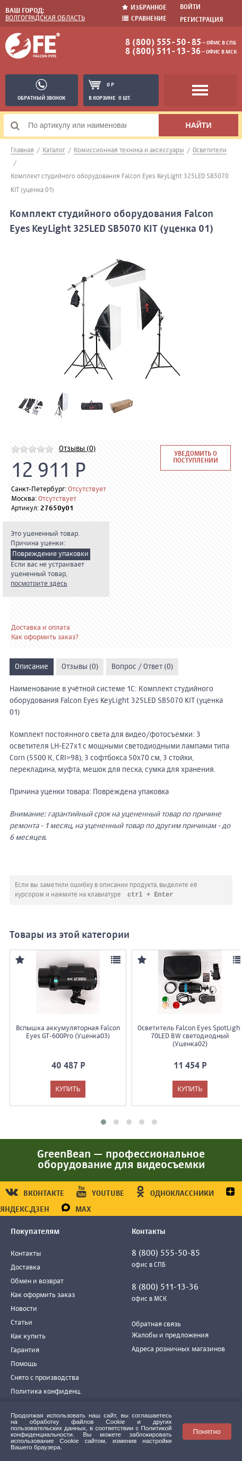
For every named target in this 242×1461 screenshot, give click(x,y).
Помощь (24, 1364)
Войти (190, 7)
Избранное (144, 7)
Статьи (21, 1323)
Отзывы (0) (77, 449)
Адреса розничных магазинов (178, 1349)
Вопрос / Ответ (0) (142, 667)
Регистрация (201, 20)
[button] (103, 1122)
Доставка (25, 1268)
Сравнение (144, 18)
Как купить (28, 1337)
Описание (31, 667)
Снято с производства (45, 1378)
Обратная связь (156, 1324)
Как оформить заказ (43, 1295)
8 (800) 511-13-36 (163, 52)
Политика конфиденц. (46, 1392)
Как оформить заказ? (45, 637)
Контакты (26, 1254)
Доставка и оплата (40, 627)
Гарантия (25, 1350)
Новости (24, 1309)
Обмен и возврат (37, 1282)
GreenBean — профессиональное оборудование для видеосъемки (121, 1160)
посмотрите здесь (39, 583)
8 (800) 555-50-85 (163, 43)
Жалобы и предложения (170, 1336)
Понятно (207, 1432)
